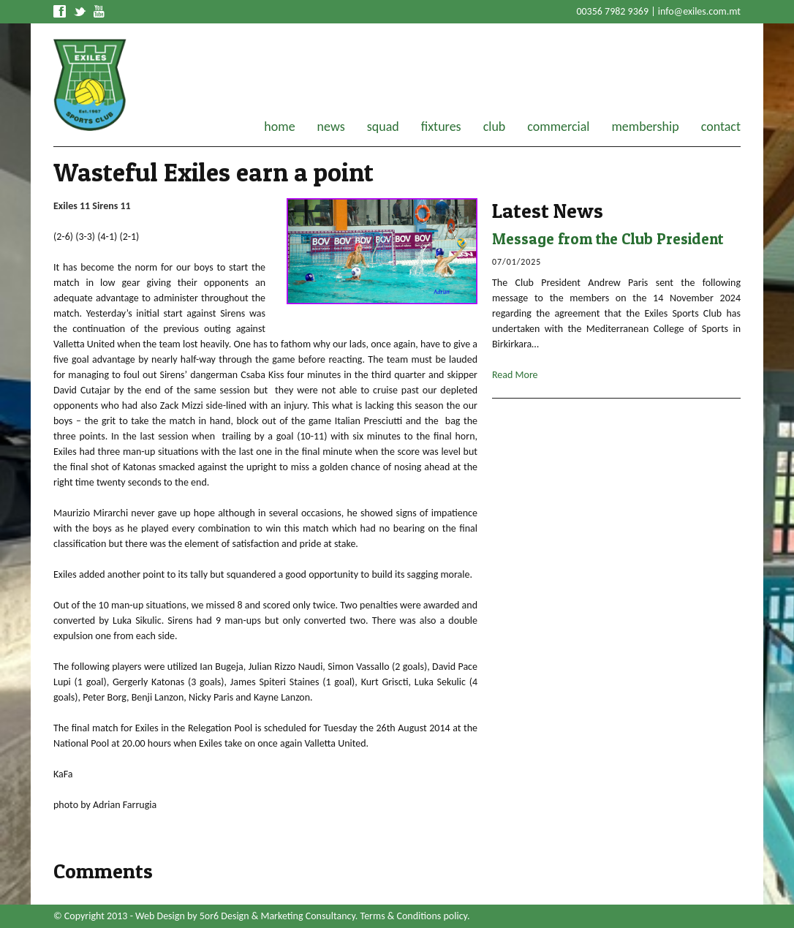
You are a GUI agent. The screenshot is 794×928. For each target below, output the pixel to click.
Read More (515, 375)
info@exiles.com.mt (699, 11)
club (494, 126)
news (331, 126)
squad (383, 126)
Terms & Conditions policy (413, 916)
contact (721, 126)
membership (644, 126)
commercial (558, 126)
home (279, 126)
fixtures (441, 126)
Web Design (160, 916)
